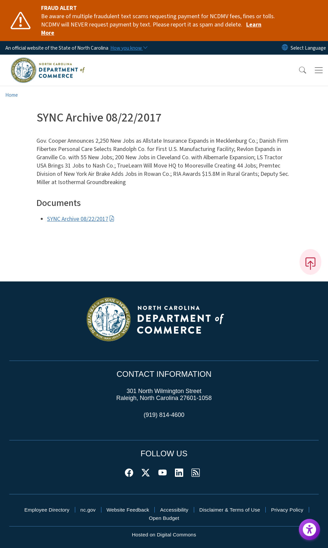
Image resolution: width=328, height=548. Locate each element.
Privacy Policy (287, 510)
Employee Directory (46, 510)
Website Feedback (128, 510)
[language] (308, 48)
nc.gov (88, 510)
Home (11, 95)
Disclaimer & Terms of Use (229, 510)
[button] (298, 70)
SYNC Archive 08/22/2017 (81, 219)
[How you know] (128, 48)
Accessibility (174, 510)
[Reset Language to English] (285, 48)
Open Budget (164, 518)
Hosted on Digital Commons (164, 534)
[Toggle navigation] (318, 70)
